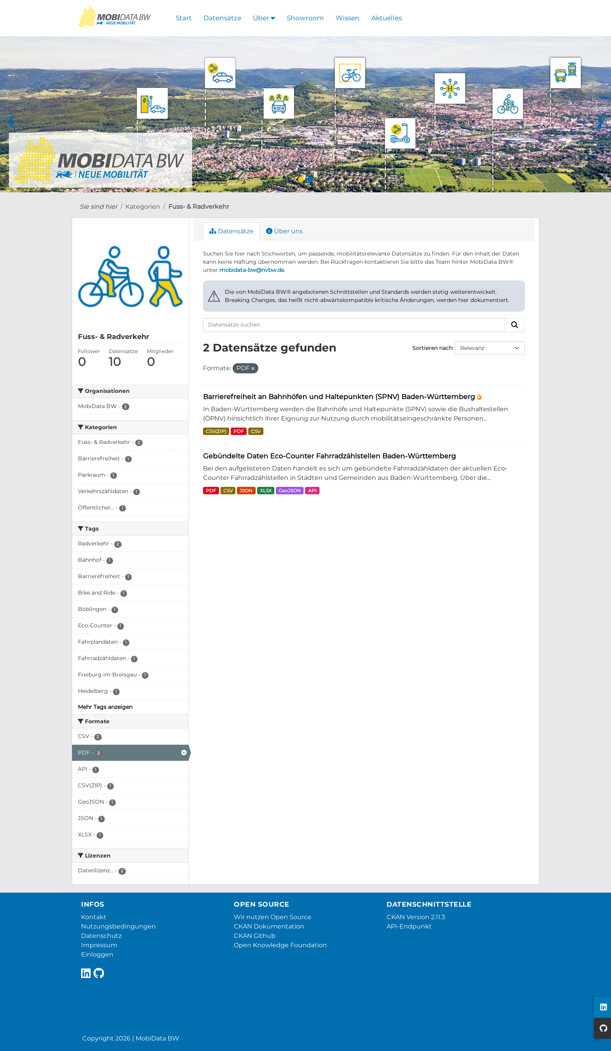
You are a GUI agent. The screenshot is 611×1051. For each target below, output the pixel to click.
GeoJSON (290, 491)
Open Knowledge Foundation (280, 945)
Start (184, 18)
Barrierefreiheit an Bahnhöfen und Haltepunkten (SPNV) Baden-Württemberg (340, 396)
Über (264, 18)
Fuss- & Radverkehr (198, 206)
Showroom (305, 18)
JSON (246, 491)
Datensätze (222, 18)
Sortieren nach (432, 348)
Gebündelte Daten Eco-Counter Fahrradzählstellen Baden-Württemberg (329, 456)
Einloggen (97, 954)
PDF (238, 431)
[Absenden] (515, 325)
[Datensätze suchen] (354, 325)
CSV (255, 431)
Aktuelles (386, 18)
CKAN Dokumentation (269, 926)
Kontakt (93, 917)
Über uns (284, 231)
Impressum (99, 945)
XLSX (266, 491)
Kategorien (142, 206)
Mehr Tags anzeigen (105, 706)
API (312, 491)
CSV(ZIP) (216, 431)
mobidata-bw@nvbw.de (251, 269)
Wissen (348, 18)
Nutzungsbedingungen (118, 926)
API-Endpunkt (409, 926)
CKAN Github (254, 935)
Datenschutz (101, 935)
